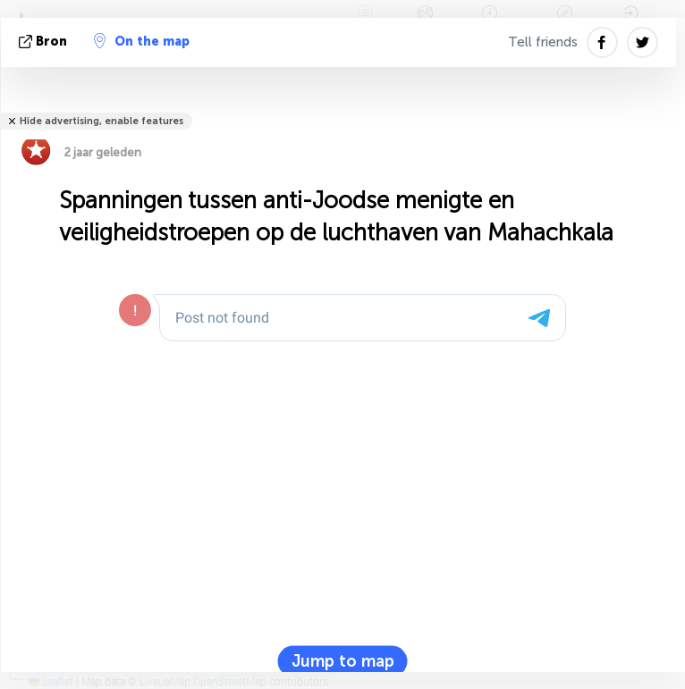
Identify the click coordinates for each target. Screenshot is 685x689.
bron (44, 41)
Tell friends (543, 42)
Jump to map (343, 661)
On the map (142, 41)
